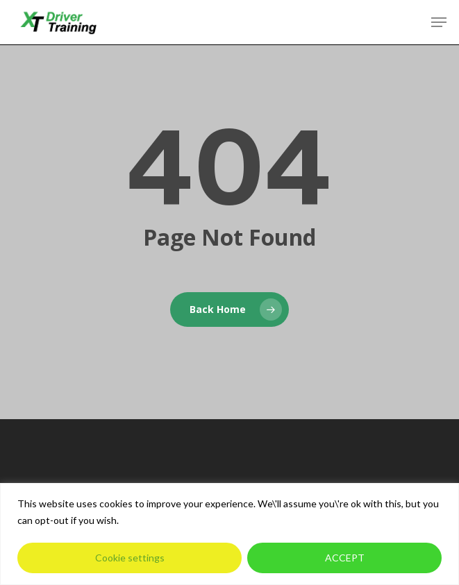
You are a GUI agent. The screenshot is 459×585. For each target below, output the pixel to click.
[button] (439, 22)
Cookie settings (130, 557)
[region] (229, 534)
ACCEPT (345, 557)
